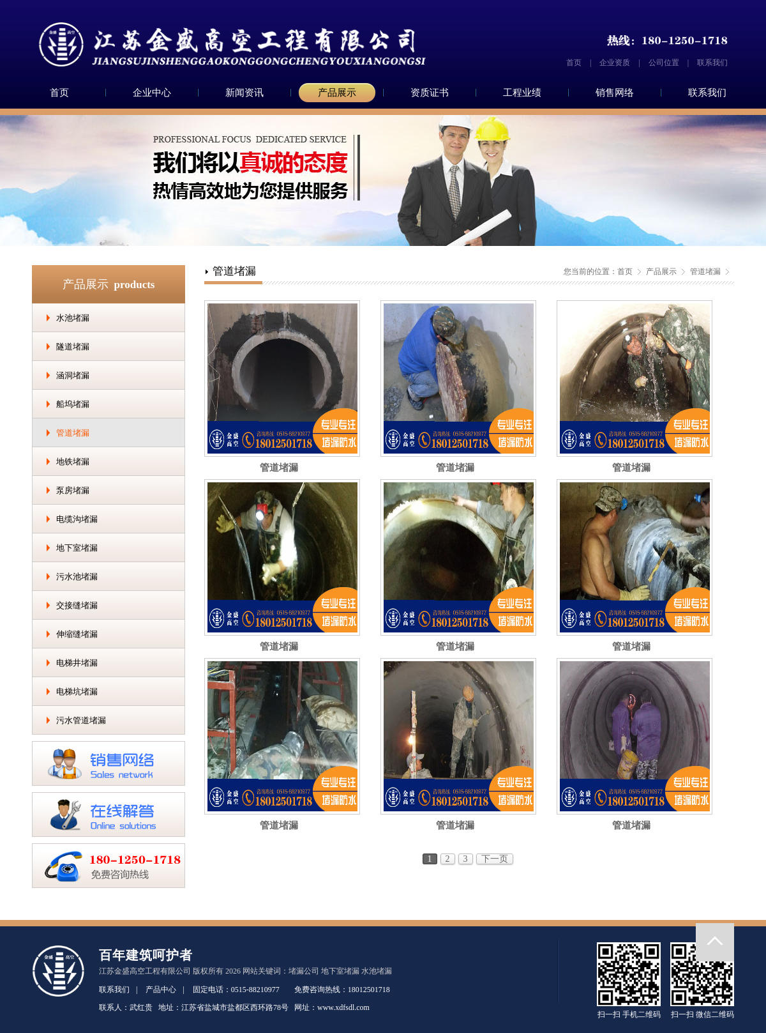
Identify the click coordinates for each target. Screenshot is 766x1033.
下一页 (494, 859)
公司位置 (664, 62)
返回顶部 (715, 942)
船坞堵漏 (72, 404)
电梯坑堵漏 (77, 691)
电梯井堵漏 (77, 663)
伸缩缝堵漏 (77, 634)
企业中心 (152, 93)
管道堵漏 (72, 433)
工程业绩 (522, 93)
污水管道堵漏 (81, 720)
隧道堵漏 (72, 346)
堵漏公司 (304, 971)
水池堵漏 (72, 318)
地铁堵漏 (72, 461)
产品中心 (161, 989)
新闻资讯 (244, 93)
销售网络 (615, 93)
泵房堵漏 (72, 490)
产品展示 (337, 93)
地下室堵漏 (77, 548)
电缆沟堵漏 (77, 519)
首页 (574, 62)
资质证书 (429, 93)
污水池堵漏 (77, 576)
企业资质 (614, 62)
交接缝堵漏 (77, 605)
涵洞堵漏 (72, 375)
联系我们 (712, 62)
